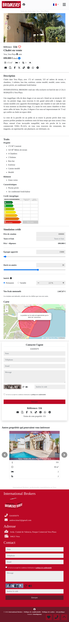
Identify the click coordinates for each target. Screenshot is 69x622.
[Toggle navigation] (64, 4)
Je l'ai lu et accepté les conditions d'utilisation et (26, 394)
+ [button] (6, 307)
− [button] (6, 310)
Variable (23, 283)
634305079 (34, 349)
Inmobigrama (37, 614)
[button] (5, 455)
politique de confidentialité (38, 394)
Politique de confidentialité (32, 612)
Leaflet (44, 338)
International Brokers (16, 612)
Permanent (10, 283)
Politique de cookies (48, 612)
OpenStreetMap (53, 338)
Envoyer (34, 402)
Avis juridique (60, 612)
